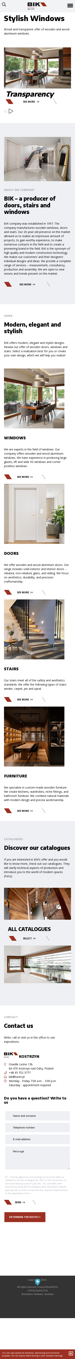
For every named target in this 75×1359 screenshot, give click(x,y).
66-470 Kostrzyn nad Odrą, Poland (31, 1068)
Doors (11, 553)
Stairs (11, 668)
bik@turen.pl (14, 1077)
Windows (15, 437)
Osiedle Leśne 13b (18, 1064)
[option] (37, 61)
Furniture (15, 776)
